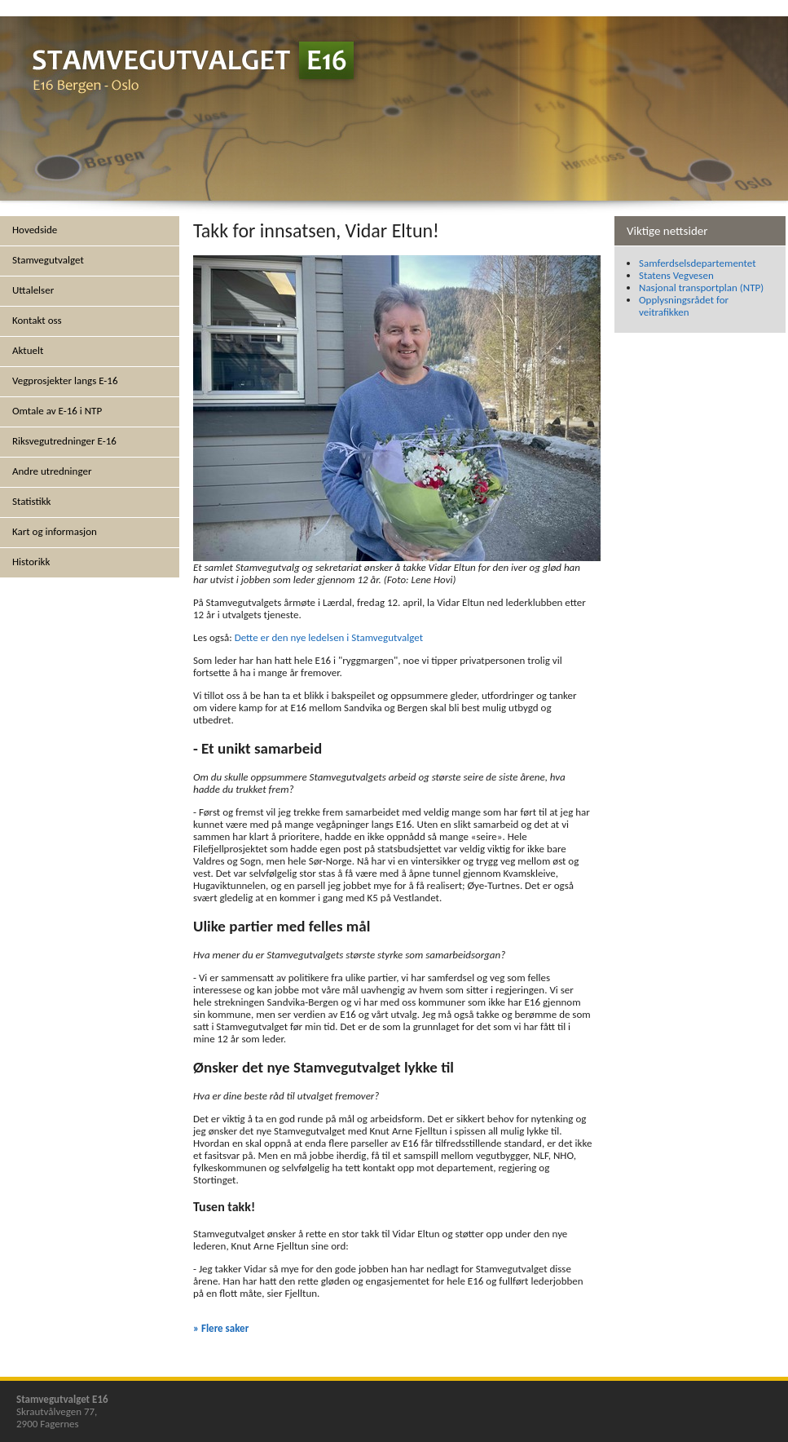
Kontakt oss (37, 320)
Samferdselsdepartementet (697, 263)
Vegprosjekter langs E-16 (65, 380)
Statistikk (31, 501)
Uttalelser (33, 290)
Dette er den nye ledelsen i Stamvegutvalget (329, 637)
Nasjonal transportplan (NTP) (701, 287)
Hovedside (34, 229)
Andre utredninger (51, 471)
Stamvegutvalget (48, 260)
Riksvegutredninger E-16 (64, 441)
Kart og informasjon (54, 531)
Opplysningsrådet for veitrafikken (684, 306)
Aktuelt (27, 350)
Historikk (31, 561)
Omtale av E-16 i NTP (57, 411)
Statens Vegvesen (676, 275)
